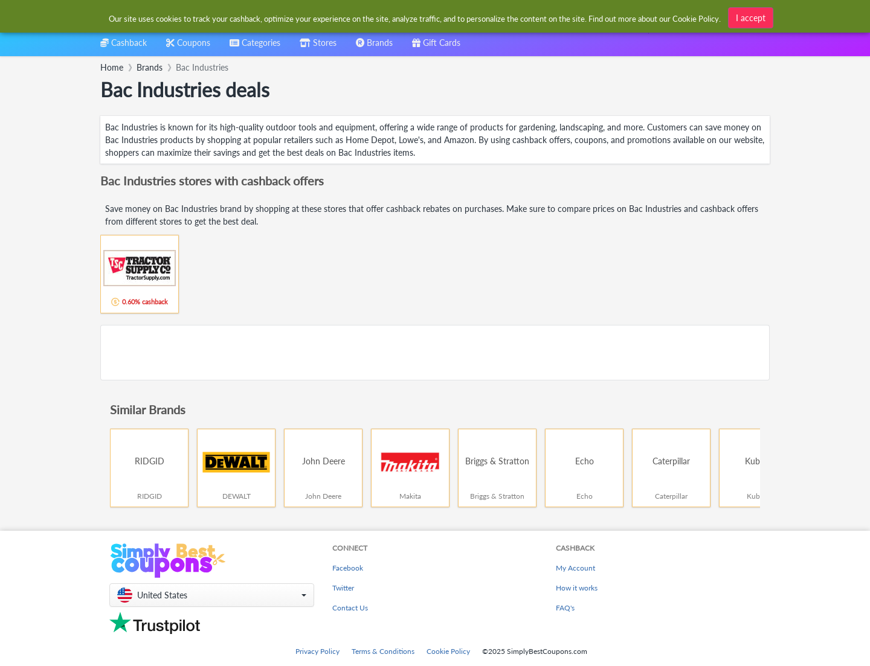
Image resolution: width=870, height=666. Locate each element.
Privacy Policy (317, 651)
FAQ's (565, 607)
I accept (750, 18)
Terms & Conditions (383, 651)
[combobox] (255, 46)
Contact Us (350, 607)
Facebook (347, 567)
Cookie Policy (448, 651)
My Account (575, 567)
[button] (211, 595)
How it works (577, 587)
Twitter (343, 587)
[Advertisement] (435, 352)
